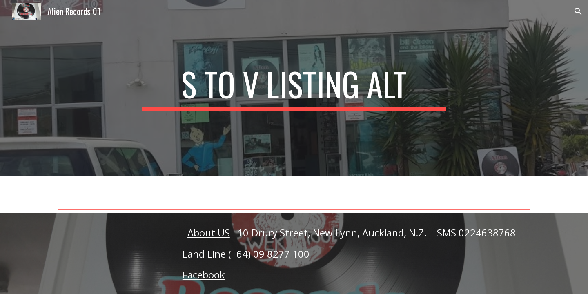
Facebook (204, 274)
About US (208, 232)
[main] (294, 88)
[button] (578, 11)
